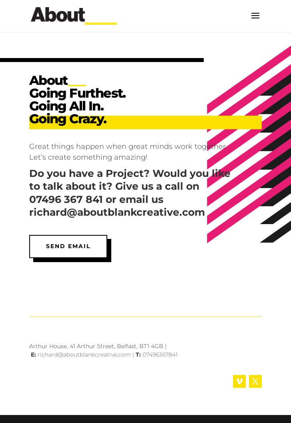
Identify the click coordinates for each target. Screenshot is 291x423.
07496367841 (160, 354)
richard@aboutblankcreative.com (117, 212)
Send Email (68, 246)
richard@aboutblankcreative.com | (87, 354)
